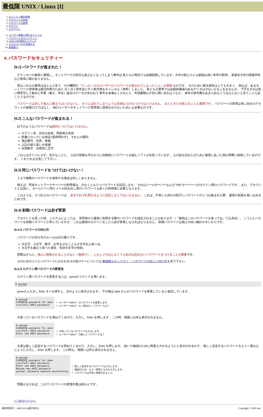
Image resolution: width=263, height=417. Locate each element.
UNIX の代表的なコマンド (22, 41)
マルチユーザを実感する (22, 44)
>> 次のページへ (25, 406)
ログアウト (15, 29)
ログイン (13, 26)
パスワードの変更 (18, 23)
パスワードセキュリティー (23, 38)
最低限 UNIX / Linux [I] (33, 6)
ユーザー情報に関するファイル (25, 35)
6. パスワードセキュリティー (33, 58)
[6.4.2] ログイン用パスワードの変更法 (39, 268)
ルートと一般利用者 (19, 17)
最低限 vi (13, 47)
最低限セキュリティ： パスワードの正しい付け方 (134, 261)
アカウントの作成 (18, 20)
